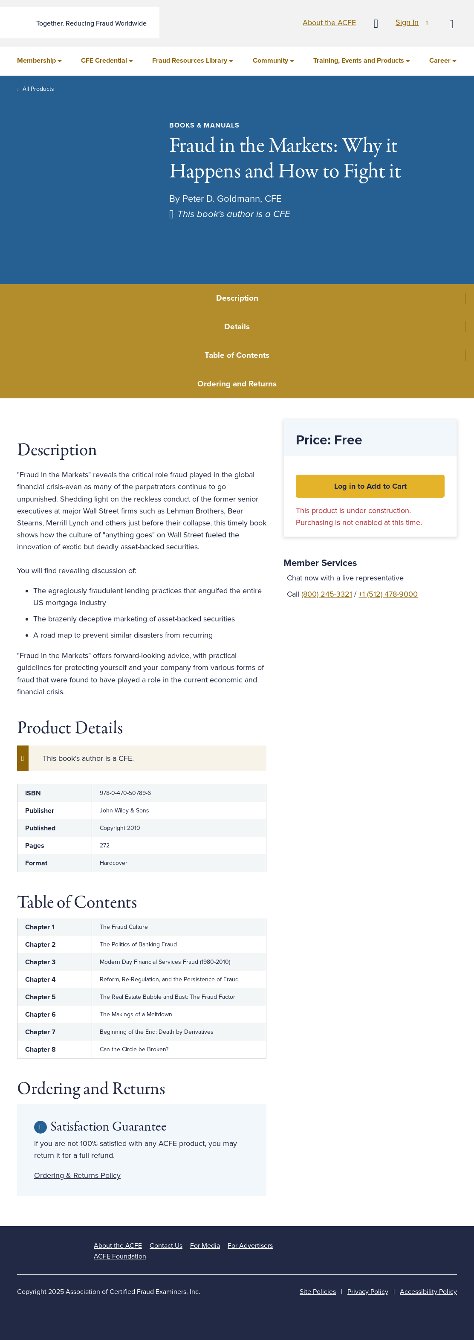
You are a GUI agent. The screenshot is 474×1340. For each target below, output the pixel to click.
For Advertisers (250, 1245)
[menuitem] (40, 60)
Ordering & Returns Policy (77, 1175)
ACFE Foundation (120, 1256)
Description (237, 298)
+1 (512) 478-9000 (388, 594)
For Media (205, 1245)
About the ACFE (329, 22)
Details (237, 326)
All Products (38, 89)
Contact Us (166, 1245)
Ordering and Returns (237, 384)
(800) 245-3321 (326, 594)
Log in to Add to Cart (370, 486)
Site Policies (318, 1292)
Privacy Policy (367, 1292)
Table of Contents (237, 355)
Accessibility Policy (428, 1292)
